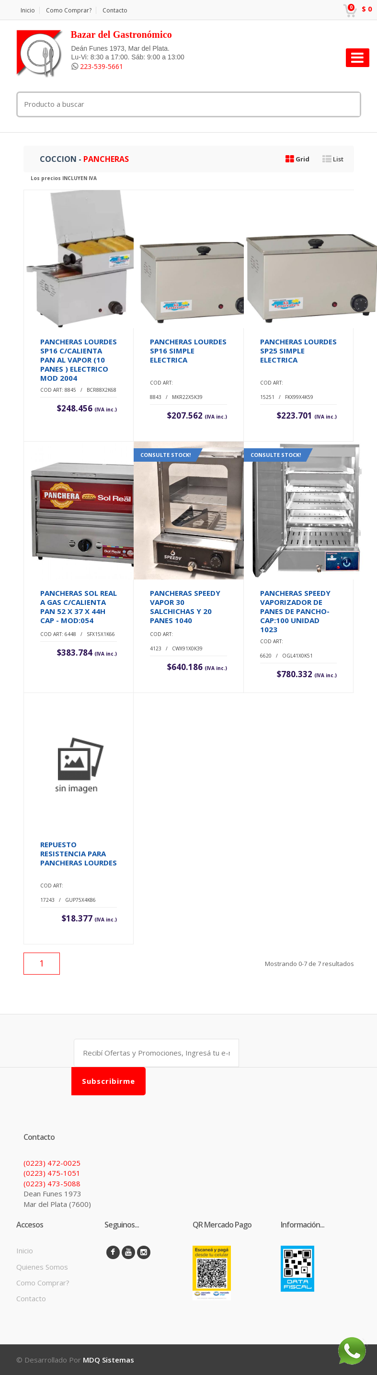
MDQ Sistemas (108, 1359)
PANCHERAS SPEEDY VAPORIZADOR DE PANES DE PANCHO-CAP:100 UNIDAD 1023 (295, 611)
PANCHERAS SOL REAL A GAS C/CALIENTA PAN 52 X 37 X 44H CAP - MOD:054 (78, 606)
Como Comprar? (68, 10)
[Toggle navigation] (357, 57)
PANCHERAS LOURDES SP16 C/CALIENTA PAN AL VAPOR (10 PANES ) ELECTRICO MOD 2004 (78, 360)
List (332, 159)
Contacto (115, 10)
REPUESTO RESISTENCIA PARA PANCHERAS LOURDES (78, 853)
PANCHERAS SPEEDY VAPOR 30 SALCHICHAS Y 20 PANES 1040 (185, 606)
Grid (297, 159)
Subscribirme (108, 1081)
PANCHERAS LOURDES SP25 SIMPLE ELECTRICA (298, 350)
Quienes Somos (42, 1267)
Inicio (28, 10)
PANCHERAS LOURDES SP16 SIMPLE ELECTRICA (188, 350)
